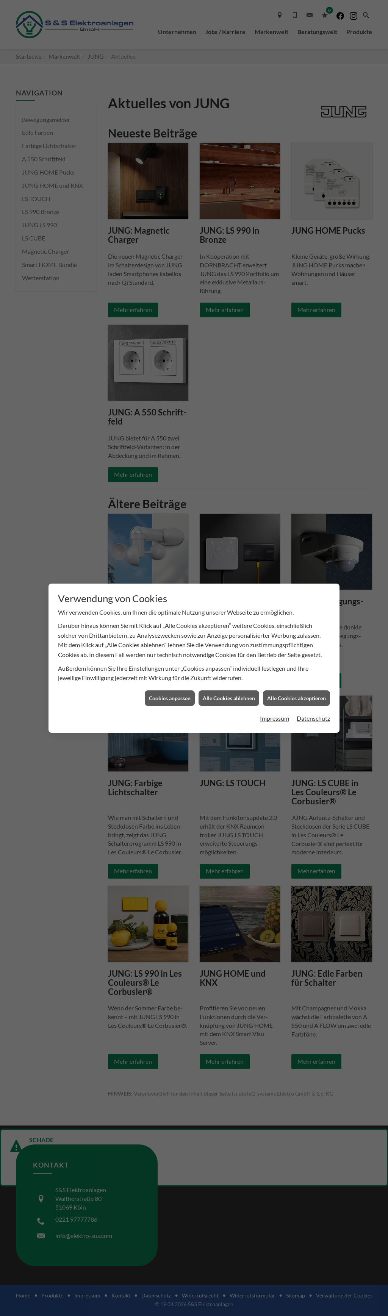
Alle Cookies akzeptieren (296, 698)
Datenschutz (313, 718)
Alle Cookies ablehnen (229, 698)
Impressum (274, 718)
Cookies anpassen (170, 698)
